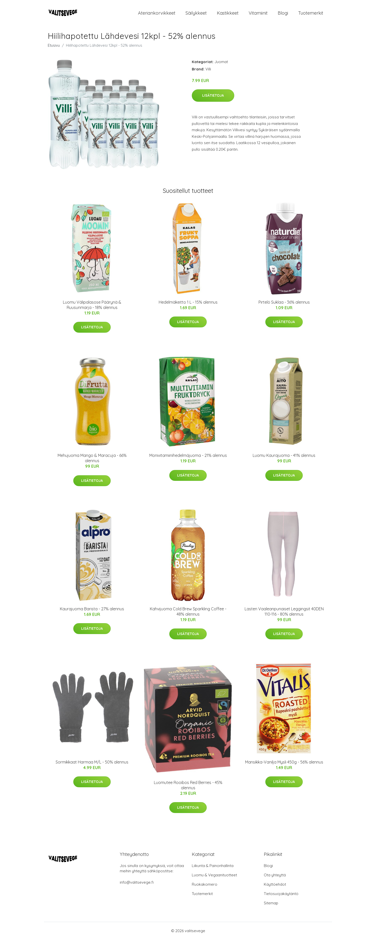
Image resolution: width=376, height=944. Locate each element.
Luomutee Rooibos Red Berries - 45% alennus (188, 789)
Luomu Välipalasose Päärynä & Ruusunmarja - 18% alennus (92, 309)
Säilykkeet (196, 15)
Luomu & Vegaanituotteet (214, 879)
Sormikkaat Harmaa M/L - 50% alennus (92, 766)
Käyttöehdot (275, 888)
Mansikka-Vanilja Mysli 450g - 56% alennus (284, 766)
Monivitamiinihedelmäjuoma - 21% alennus (188, 459)
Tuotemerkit (310, 15)
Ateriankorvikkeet (156, 15)
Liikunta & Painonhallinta (212, 870)
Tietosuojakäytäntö (281, 898)
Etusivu (54, 49)
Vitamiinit (258, 15)
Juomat (221, 66)
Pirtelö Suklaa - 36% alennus (284, 306)
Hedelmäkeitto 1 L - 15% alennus (188, 306)
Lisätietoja (213, 99)
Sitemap (271, 907)
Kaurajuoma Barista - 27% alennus (92, 613)
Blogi (283, 15)
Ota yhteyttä (275, 879)
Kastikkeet (228, 15)
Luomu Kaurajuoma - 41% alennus (284, 459)
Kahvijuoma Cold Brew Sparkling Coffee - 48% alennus (188, 616)
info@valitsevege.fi (137, 886)
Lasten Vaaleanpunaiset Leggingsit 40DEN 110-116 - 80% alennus (284, 616)
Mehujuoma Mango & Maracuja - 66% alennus (92, 462)
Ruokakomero (204, 888)
